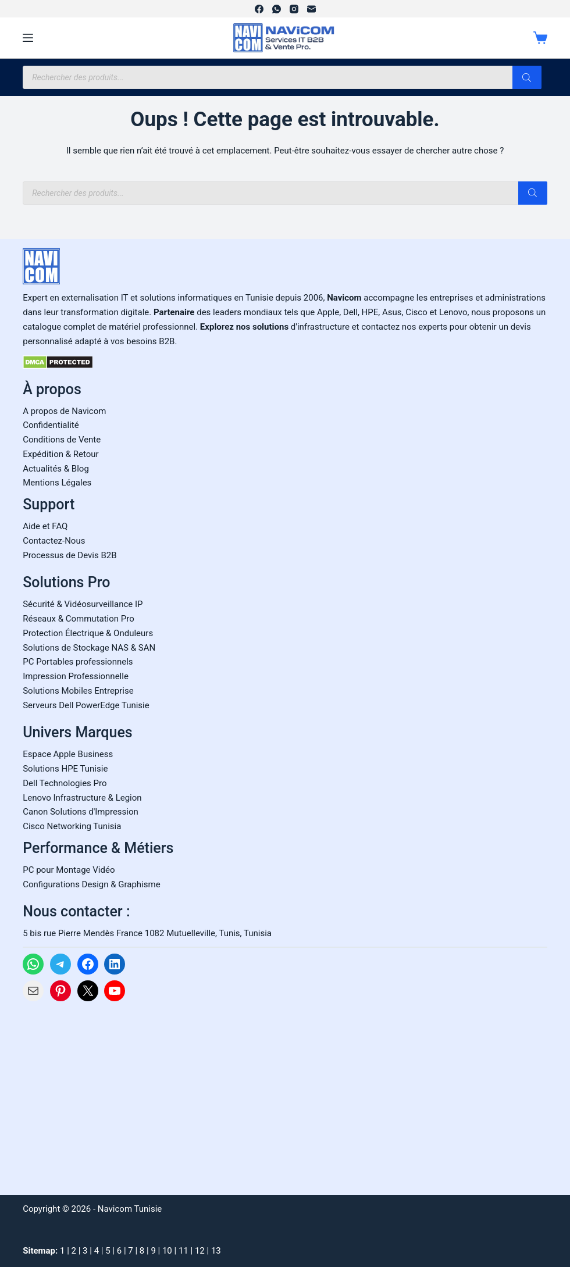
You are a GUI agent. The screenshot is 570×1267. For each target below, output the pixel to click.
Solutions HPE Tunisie (65, 768)
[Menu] (28, 38)
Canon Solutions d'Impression (80, 811)
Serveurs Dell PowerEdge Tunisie (86, 705)
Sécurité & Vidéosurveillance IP (82, 604)
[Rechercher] (527, 77)
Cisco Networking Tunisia (72, 826)
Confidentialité (51, 425)
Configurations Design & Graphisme (91, 884)
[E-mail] (311, 9)
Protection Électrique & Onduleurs (88, 633)
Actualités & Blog (56, 468)
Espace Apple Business (68, 754)
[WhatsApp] (276, 9)
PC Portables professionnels (78, 661)
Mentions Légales (57, 482)
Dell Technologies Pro (64, 783)
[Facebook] (259, 9)
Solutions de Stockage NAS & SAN (89, 648)
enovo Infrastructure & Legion (84, 798)
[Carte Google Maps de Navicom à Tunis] (110, 1094)
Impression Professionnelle (76, 676)
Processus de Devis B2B (69, 555)
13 (216, 1250)
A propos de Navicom (64, 411)
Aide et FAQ (45, 526)
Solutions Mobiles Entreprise (78, 691)
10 (167, 1250)
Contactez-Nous (54, 541)
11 (183, 1250)
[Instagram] (294, 9)
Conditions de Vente (62, 439)
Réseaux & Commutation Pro (78, 618)
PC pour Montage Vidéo (69, 870)
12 (200, 1250)
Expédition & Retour (60, 454)
